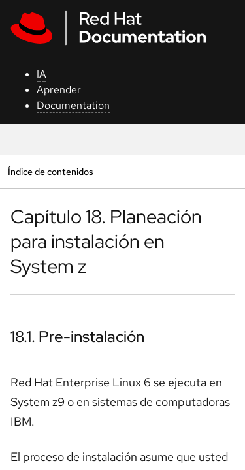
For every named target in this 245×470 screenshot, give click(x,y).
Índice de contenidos (50, 171)
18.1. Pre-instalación (77, 336)
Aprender (59, 90)
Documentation (73, 105)
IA (41, 74)
